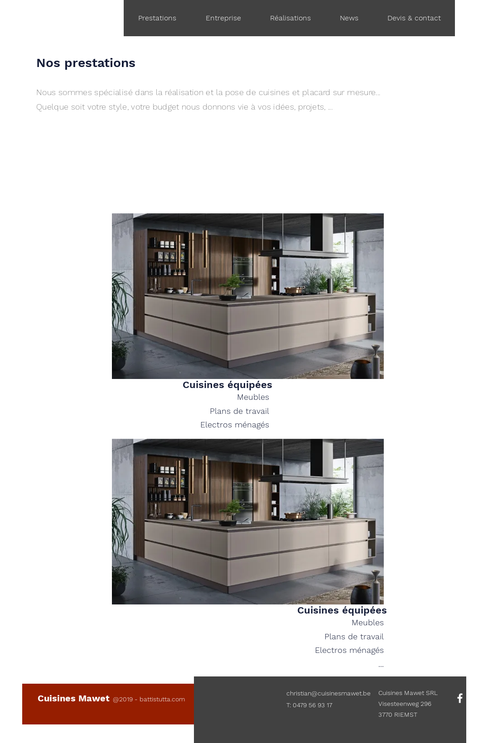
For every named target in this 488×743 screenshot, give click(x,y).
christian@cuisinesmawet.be (328, 693)
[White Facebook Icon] (460, 698)
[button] (348, 18)
